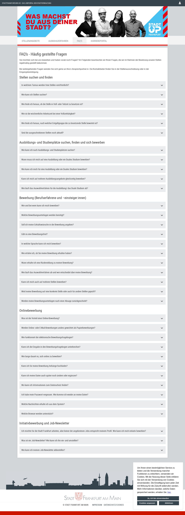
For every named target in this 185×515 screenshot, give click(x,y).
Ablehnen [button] (169, 503)
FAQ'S (79, 40)
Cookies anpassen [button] (147, 503)
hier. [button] (169, 492)
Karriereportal (99, 40)
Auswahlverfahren (58, 40)
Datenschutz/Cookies (114, 504)
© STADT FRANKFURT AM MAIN (75, 504)
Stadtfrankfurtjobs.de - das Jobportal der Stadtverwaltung (26, 3)
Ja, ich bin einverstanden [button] (158, 498)
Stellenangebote (31, 40)
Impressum (97, 504)
